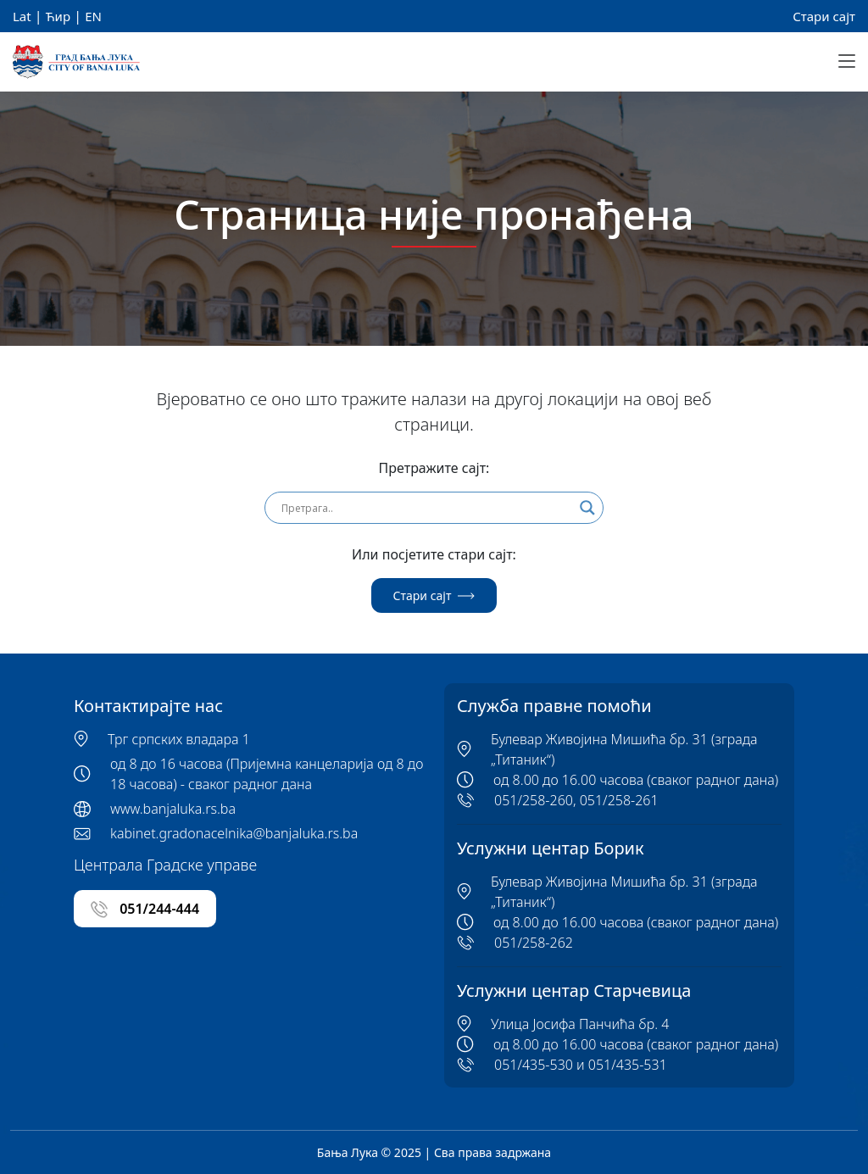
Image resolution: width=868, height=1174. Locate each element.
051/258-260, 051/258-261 (576, 800)
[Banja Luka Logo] (76, 62)
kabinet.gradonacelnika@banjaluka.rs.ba (234, 833)
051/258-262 (533, 942)
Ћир (58, 16)
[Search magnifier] (587, 508)
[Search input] (426, 508)
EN (93, 16)
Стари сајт (824, 16)
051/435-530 (533, 1064)
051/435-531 (627, 1064)
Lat (22, 16)
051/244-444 (145, 909)
